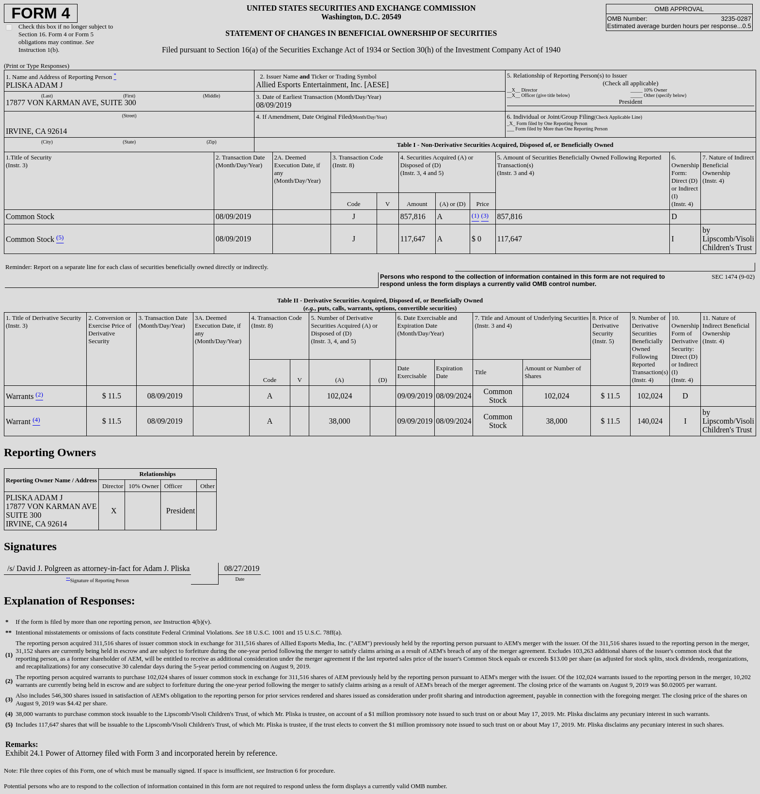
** (68, 578)
